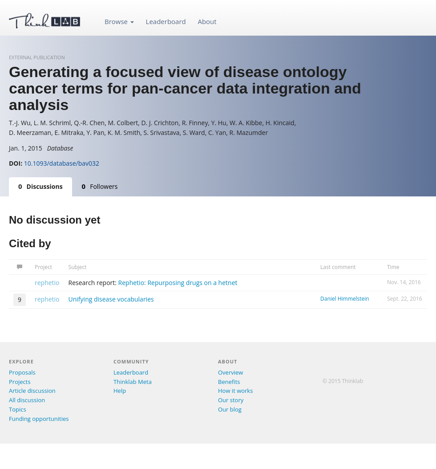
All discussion (27, 400)
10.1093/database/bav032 (61, 163)
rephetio (47, 282)
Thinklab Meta (132, 382)
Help (119, 391)
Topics (17, 409)
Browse (119, 21)
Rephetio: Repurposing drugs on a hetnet (178, 282)
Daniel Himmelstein (344, 298)
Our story (230, 400)
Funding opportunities (39, 419)
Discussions (40, 186)
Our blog (230, 409)
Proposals (22, 372)
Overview (230, 372)
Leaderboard (166, 21)
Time (393, 267)
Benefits (229, 382)
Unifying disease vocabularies (111, 299)
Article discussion (32, 391)
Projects (20, 382)
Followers (100, 186)
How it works (235, 391)
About (207, 21)
